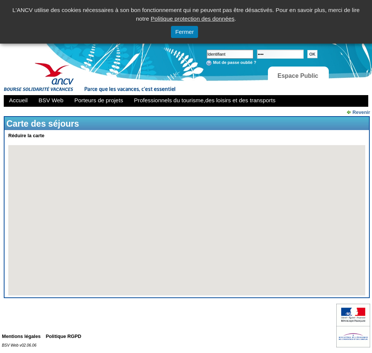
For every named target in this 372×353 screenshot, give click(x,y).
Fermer (184, 32)
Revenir (361, 112)
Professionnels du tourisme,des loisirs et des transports (204, 100)
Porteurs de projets (98, 100)
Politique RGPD (64, 336)
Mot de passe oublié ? (234, 62)
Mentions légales (21, 336)
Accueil (18, 100)
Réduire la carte (26, 135)
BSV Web (51, 100)
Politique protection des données (192, 18)
